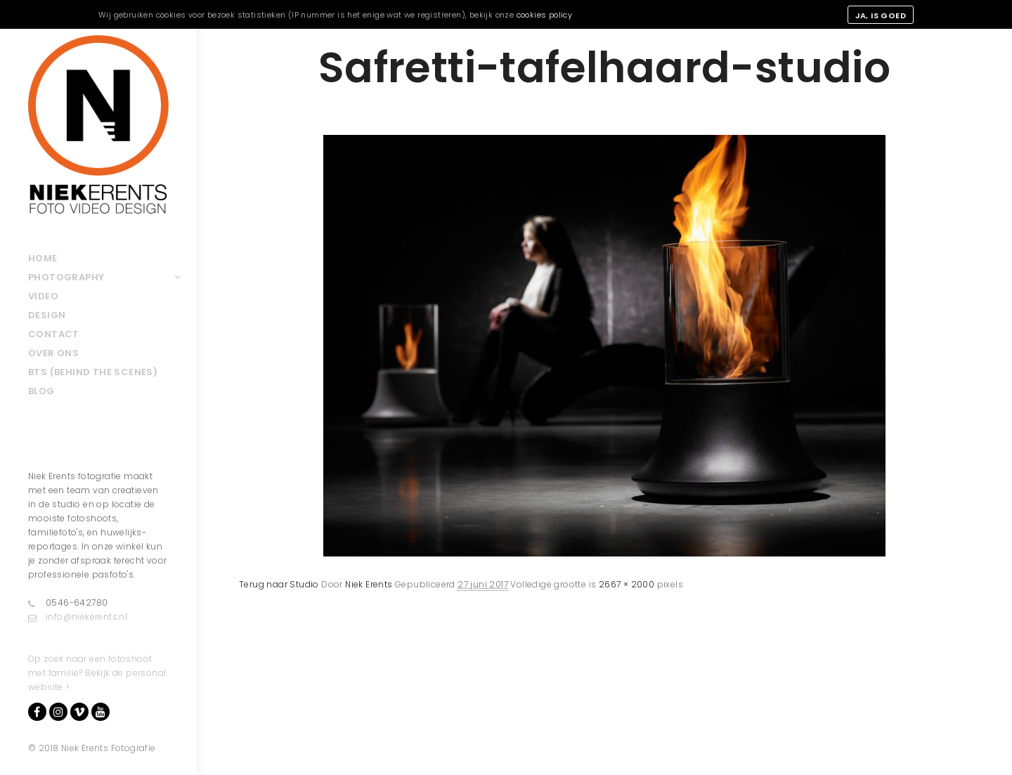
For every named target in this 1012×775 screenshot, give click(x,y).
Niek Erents (368, 584)
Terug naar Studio (279, 584)
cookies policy (545, 14)
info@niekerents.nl (77, 617)
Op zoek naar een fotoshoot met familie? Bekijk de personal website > (97, 673)
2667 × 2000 (626, 584)
